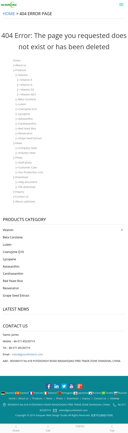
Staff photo (25, 162)
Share (16, 428)
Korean (95, 392)
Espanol (22, 392)
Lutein (22, 104)
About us (20, 65)
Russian (120, 392)
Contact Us (22, 196)
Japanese (81, 392)
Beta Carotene (27, 99)
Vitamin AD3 (28, 94)
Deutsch (8, 392)
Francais (36, 392)
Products (20, 70)
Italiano (50, 392)
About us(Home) (25, 201)
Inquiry (19, 191)
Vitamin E (26, 80)
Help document (27, 182)
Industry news (27, 153)
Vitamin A (26, 84)
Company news (27, 148)
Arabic (108, 392)
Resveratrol (25, 133)
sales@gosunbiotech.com (27, 354)
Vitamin (23, 75)
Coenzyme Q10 (27, 109)
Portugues (65, 392)
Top (112, 428)
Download (21, 177)
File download (26, 187)
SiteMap (114, 398)
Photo (19, 157)
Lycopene (24, 114)
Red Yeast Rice (27, 128)
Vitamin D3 (27, 89)
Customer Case (27, 167)
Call (48, 428)
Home (9, 13)
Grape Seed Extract (30, 138)
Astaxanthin (25, 119)
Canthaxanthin (27, 123)
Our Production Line (30, 172)
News (18, 143)
